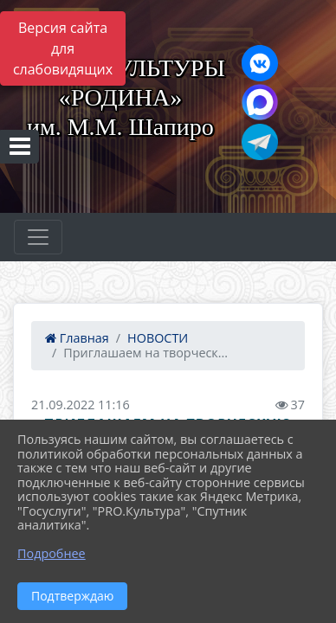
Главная (77, 338)
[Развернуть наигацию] (38, 237)
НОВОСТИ (157, 338)
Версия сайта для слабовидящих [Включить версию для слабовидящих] (63, 48)
